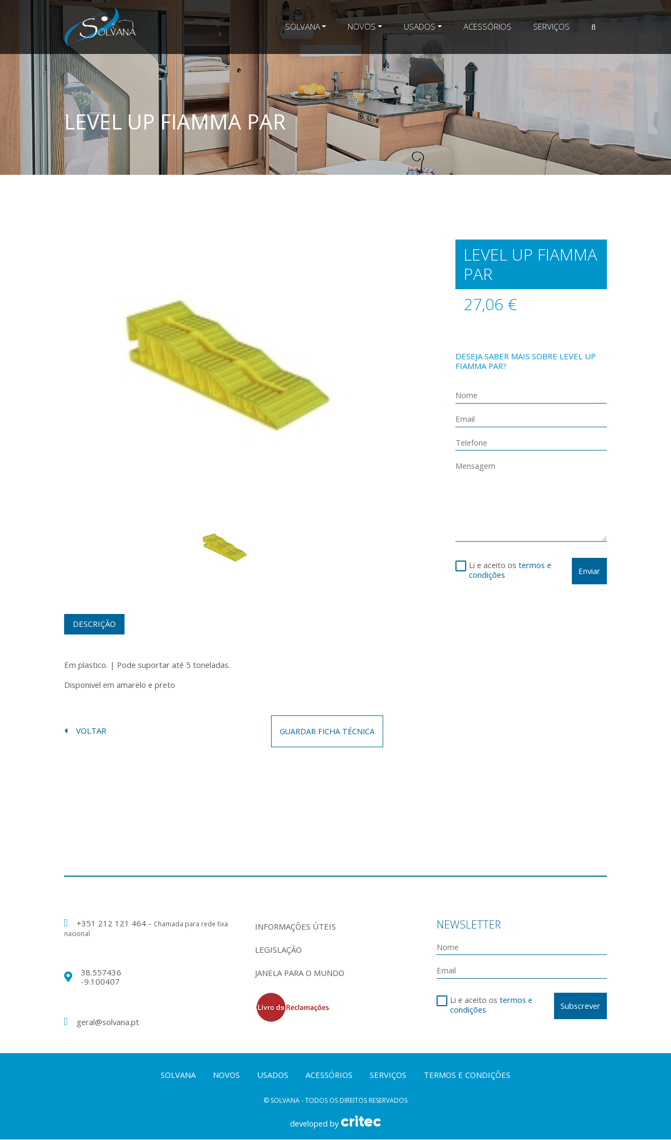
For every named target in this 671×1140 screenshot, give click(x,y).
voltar (85, 731)
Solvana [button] (302, 26)
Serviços (551, 26)
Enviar (589, 570)
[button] (593, 27)
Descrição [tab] (94, 623)
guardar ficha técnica (325, 731)
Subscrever (580, 1005)
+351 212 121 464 (112, 923)
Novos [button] (362, 26)
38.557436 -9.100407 (101, 977)
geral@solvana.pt (108, 1022)
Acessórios (487, 26)
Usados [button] (419, 26)
